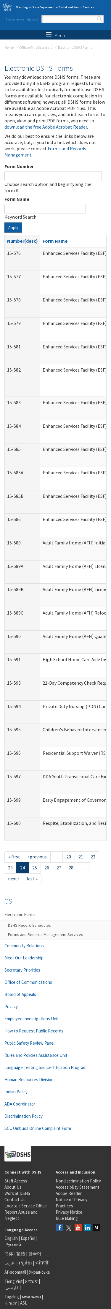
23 (10, 868)
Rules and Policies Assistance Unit (35, 1055)
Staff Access (15, 1181)
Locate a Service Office (25, 1206)
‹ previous (37, 857)
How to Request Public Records (33, 1031)
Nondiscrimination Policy (78, 1181)
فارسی (11, 1287)
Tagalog (11, 1296)
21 (80, 857)
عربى (9, 1263)
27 (59, 868)
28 (71, 868)
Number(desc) (22, 241)
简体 (8, 1253)
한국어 (34, 1253)
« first (14, 857)
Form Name (16, 199)
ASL (23, 1303)
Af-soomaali (15, 1272)
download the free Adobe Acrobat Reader (45, 127)
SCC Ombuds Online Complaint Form (37, 1128)
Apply (13, 227)
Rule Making (67, 1218)
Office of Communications (28, 982)
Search (99, 19)
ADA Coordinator (19, 1104)
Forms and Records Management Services (45, 934)
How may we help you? (22, 19)
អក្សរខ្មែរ (24, 1263)
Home (9, 47)
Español (28, 1238)
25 (34, 868)
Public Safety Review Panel (29, 1043)
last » (32, 879)
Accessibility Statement (77, 1187)
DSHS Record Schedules (29, 925)
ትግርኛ (11, 1303)
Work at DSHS (17, 1193)
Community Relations (24, 945)
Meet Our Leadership (24, 958)
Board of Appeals (20, 994)
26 (46, 868)
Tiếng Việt (13, 1281)
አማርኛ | (32, 1281)
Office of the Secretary (35, 47)
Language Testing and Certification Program (45, 1067)
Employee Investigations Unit (31, 1018)
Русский (13, 1244)
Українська (39, 1272)
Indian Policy (16, 1092)
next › (13, 879)
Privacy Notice (69, 1212)
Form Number (19, 166)
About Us (13, 1187)
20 (68, 857)
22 (93, 857)
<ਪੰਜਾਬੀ (42, 1263)
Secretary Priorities (22, 970)
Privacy (11, 1006)
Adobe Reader (69, 1193)
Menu (55, 35)
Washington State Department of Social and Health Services (55, 7)
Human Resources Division (29, 1079)
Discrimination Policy (23, 1116)
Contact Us (14, 1199)
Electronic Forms (20, 914)
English (11, 1238)
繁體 (21, 1253)
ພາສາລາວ (31, 1296)
